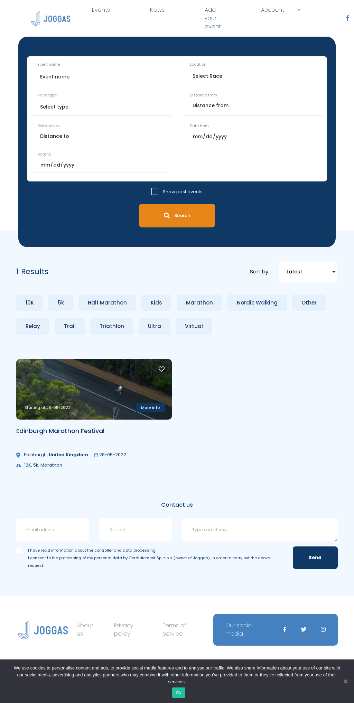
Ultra (154, 326)
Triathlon (112, 326)
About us (85, 629)
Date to (44, 154)
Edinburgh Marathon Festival (60, 431)
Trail (70, 326)
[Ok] (345, 681)
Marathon (199, 302)
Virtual (194, 326)
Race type (47, 95)
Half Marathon (107, 302)
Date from (199, 126)
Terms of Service (174, 629)
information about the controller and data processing (103, 550)
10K (30, 302)
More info (150, 407)
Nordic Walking (257, 302)
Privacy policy (123, 629)
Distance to (48, 126)
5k (61, 302)
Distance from (203, 95)
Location (198, 64)
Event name (48, 64)
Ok (178, 692)
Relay (33, 326)
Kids (156, 302)
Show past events (183, 191)
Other (309, 302)
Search (177, 215)
